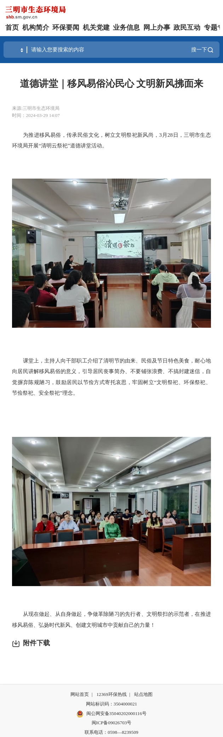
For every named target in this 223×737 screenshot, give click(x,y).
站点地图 (143, 694)
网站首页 (79, 694)
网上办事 (156, 27)
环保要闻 (65, 27)
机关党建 (96, 27)
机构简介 (35, 27)
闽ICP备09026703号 (112, 722)
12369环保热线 (111, 694)
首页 (12, 27)
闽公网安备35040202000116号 (111, 714)
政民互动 (186, 27)
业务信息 (126, 27)
